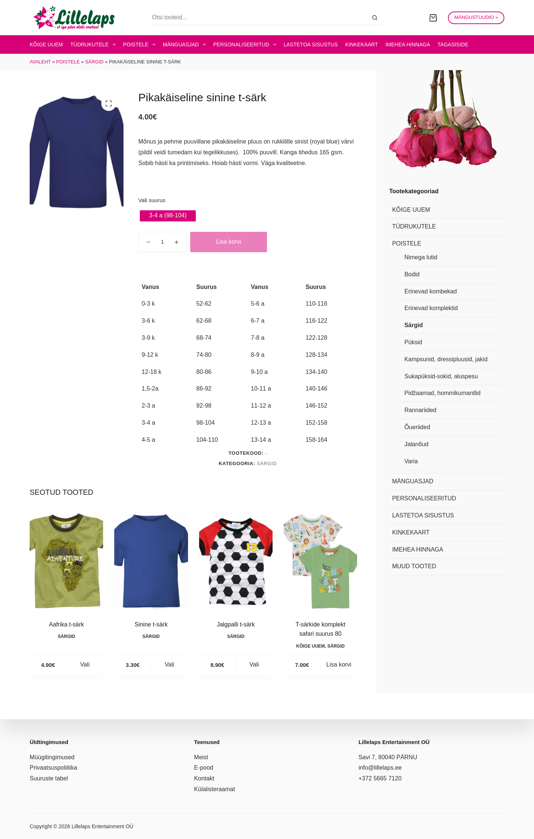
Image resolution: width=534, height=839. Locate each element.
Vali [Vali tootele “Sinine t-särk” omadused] (169, 664)
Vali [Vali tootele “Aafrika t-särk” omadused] (85, 664)
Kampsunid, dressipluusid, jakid (445, 359)
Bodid (411, 274)
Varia (411, 461)
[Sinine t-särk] (151, 561)
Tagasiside (453, 44)
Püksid (413, 342)
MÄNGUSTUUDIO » (476, 17)
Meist (201, 757)
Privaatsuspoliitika (53, 767)
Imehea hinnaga (407, 44)
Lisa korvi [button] (339, 664)
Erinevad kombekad (430, 291)
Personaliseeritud (246, 44)
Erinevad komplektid (431, 308)
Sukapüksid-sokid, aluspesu (441, 376)
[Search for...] (259, 17)
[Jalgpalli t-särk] (236, 561)
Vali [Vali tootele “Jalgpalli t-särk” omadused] (254, 664)
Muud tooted (414, 566)
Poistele (140, 44)
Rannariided (420, 410)
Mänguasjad (186, 44)
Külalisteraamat (214, 789)
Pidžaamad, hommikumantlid (442, 393)
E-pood (203, 767)
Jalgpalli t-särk (236, 624)
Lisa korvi (228, 241)
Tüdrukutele (94, 44)
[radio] (168, 215)
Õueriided (417, 427)
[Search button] (374, 17)
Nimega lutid (420, 257)
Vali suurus (151, 200)
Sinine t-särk (151, 624)
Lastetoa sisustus (311, 44)
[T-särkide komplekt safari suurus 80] (320, 561)
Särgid (94, 62)
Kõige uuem (46, 44)
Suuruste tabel (49, 778)
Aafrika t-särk (66, 624)
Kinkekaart (361, 44)
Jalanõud (416, 444)
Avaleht (40, 62)
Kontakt (204, 778)
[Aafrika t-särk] (66, 561)
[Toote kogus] (162, 242)
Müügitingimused (52, 757)
